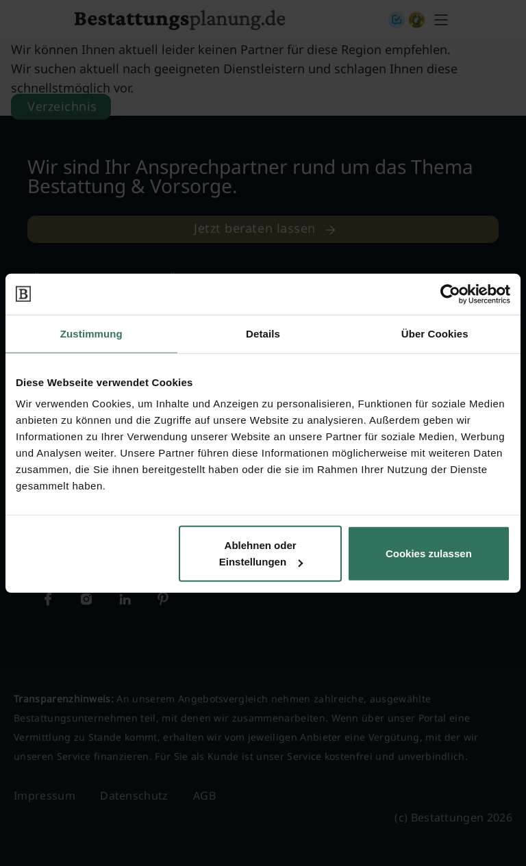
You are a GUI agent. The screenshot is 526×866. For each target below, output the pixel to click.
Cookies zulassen (429, 553)
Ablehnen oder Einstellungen (261, 553)
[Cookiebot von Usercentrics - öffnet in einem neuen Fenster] (450, 293)
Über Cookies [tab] (434, 333)
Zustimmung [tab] (91, 333)
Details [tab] (263, 333)
